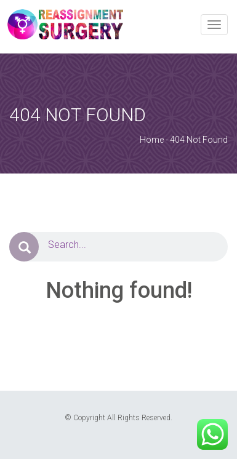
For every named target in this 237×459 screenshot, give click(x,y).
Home (152, 140)
